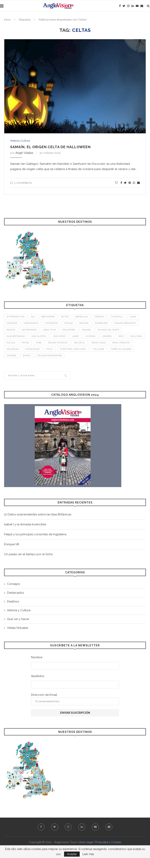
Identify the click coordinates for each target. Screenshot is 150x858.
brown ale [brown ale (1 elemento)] (83, 317)
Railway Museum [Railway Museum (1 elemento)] (79, 344)
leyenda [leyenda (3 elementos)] (94, 337)
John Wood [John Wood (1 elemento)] (61, 337)
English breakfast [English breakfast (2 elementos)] (130, 324)
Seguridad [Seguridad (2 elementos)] (38, 350)
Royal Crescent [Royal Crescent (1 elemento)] (16, 350)
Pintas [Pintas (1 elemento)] (46, 344)
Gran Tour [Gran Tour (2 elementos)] (51, 330)
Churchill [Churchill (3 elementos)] (120, 317)
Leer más (88, 854)
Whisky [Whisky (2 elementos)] (56, 357)
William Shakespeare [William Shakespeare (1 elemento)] (80, 357)
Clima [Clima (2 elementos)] (136, 317)
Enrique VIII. (12, 546)
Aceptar (72, 854)
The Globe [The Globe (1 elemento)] (127, 350)
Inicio (7, 19)
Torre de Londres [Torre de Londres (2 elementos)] (17, 357)
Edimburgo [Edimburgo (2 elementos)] (106, 324)
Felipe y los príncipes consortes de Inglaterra (35, 536)
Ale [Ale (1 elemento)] (34, 317)
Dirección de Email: (75, 701)
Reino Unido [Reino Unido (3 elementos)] (121, 344)
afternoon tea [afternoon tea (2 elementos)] (16, 317)
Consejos (13, 585)
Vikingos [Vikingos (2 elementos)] (40, 357)
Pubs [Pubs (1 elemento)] (59, 344)
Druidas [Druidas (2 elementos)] (88, 324)
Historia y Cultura (20, 140)
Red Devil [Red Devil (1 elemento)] (101, 344)
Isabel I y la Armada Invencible (25, 526)
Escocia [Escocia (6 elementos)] (11, 330)
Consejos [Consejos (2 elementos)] (12, 324)
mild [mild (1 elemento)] (125, 337)
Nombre (36, 659)
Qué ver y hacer (18, 620)
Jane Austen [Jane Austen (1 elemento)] (40, 337)
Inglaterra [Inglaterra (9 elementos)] (70, 330)
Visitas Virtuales (17, 629)
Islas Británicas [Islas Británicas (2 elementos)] (16, 337)
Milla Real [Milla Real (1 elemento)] (13, 344)
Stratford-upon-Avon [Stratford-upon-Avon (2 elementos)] (100, 350)
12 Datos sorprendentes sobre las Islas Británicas (37, 516)
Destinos (13, 603)
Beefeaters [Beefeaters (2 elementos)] (49, 317)
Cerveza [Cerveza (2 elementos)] (102, 317)
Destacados (15, 594)
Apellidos (37, 677)
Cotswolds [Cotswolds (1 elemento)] (54, 324)
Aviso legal (86, 844)
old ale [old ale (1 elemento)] (30, 344)
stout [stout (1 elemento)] (76, 350)
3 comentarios (21, 182)
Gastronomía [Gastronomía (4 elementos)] (30, 330)
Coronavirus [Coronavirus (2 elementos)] (32, 324)
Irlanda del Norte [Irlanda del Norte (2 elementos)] (111, 330)
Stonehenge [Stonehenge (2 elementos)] (58, 350)
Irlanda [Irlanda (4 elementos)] (89, 330)
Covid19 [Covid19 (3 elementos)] (72, 324)
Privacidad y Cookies (108, 844)
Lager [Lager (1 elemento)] (78, 337)
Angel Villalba (24, 152)
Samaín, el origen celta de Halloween (50, 147)
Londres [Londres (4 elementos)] (111, 337)
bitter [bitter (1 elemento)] (66, 317)
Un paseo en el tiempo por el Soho (28, 556)
